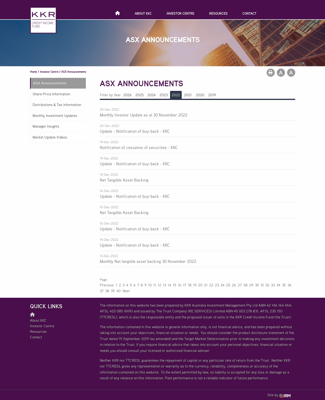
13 (164, 285)
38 (107, 290)
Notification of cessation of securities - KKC (139, 147)
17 (184, 285)
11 (154, 285)
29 (251, 285)
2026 (127, 95)
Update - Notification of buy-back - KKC (135, 131)
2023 (164, 95)
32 (267, 285)
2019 (212, 95)
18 (189, 285)
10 (150, 285)
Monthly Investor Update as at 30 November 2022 (144, 114)
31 (262, 285)
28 (245, 285)
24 (222, 285)
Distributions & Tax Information (57, 104)
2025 (139, 95)
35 (284, 285)
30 (257, 285)
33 (273, 285)
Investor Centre (180, 13)
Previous (107, 285)
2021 (188, 95)
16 (179, 285)
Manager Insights (46, 126)
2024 (151, 95)
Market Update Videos (50, 137)
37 (102, 290)
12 (159, 285)
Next (126, 290)
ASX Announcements (50, 83)
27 (240, 285)
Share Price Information (51, 94)
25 (228, 285)
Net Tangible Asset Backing (124, 179)
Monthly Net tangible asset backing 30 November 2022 (148, 261)
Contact (249, 13)
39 (113, 290)
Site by (279, 395)
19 (195, 285)
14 (169, 285)
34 (278, 285)
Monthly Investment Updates (55, 115)
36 (289, 285)
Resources (218, 13)
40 (118, 290)
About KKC (143, 13)
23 (217, 285)
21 (206, 285)
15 (174, 285)
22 (211, 285)
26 (234, 285)
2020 (200, 95)
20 (200, 285)
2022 (176, 95)
